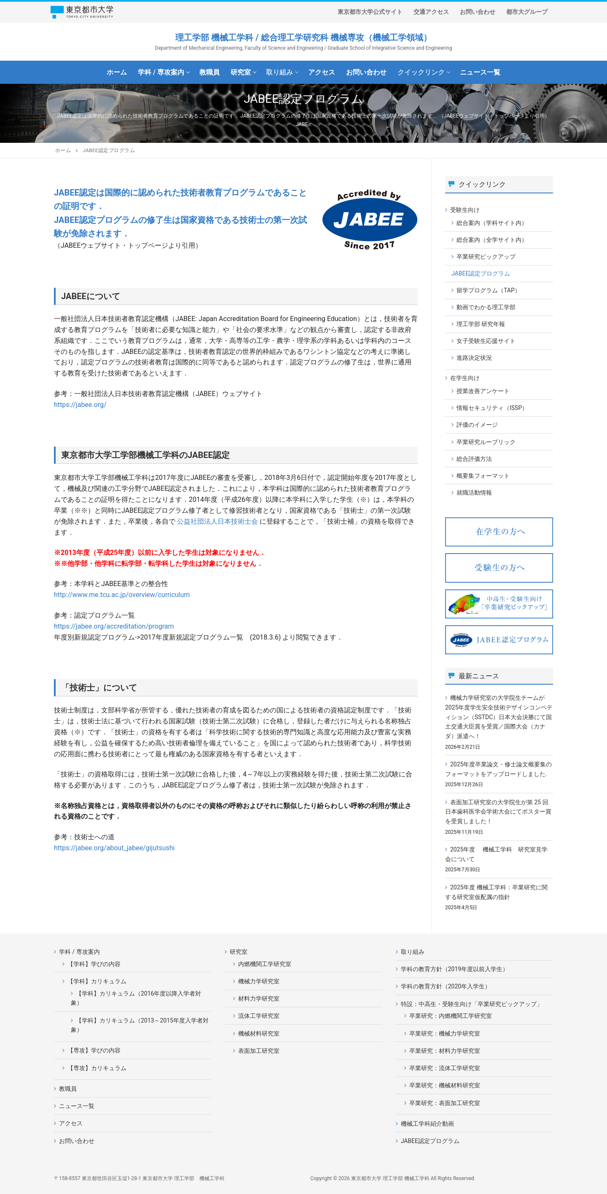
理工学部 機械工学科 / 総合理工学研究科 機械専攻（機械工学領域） (303, 37)
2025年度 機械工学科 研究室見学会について (496, 854)
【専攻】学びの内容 (94, 1050)
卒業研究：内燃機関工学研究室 (450, 1015)
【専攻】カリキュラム (96, 1068)
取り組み (412, 951)
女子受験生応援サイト (486, 340)
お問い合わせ (76, 1141)
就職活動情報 (474, 492)
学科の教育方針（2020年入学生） (446, 986)
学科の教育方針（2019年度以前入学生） (454, 969)
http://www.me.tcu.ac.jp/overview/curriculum (122, 595)
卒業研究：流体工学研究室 (444, 1068)
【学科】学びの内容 (94, 964)
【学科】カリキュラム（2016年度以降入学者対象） (136, 998)
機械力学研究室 (258, 981)
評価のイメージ (477, 424)
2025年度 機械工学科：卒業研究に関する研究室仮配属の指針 (496, 892)
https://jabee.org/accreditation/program (114, 626)
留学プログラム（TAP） (489, 290)
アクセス (71, 1123)
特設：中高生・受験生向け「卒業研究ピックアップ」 (472, 1004)
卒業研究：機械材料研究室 (444, 1085)
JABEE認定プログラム (480, 273)
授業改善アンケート (483, 391)
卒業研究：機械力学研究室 (444, 1033)
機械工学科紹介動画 (427, 1123)
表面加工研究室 (258, 1050)
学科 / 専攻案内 (80, 951)
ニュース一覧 (76, 1106)
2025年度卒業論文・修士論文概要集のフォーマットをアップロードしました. (498, 769)
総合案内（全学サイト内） (492, 239)
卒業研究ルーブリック (486, 442)
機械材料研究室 (258, 1033)
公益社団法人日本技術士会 (217, 521)
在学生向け (465, 378)
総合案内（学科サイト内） (492, 223)
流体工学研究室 (258, 1015)
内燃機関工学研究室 (264, 964)
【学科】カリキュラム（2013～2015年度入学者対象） (140, 1025)
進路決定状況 (474, 357)
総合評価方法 (474, 458)
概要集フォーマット (483, 475)
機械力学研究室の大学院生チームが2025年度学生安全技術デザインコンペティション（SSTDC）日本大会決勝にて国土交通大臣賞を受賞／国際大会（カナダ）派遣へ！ (499, 716)
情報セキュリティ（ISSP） (492, 407)
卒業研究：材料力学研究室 (444, 1050)
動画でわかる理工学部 (486, 307)
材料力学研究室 (258, 998)
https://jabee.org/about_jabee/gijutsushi (114, 848)
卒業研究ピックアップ (486, 256)
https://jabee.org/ (80, 405)
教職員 (68, 1088)
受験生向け (465, 209)
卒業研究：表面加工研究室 (444, 1103)
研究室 (239, 951)
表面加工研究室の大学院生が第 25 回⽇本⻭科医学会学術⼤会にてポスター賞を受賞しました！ (498, 812)
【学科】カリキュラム (97, 981)
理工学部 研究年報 (481, 324)
